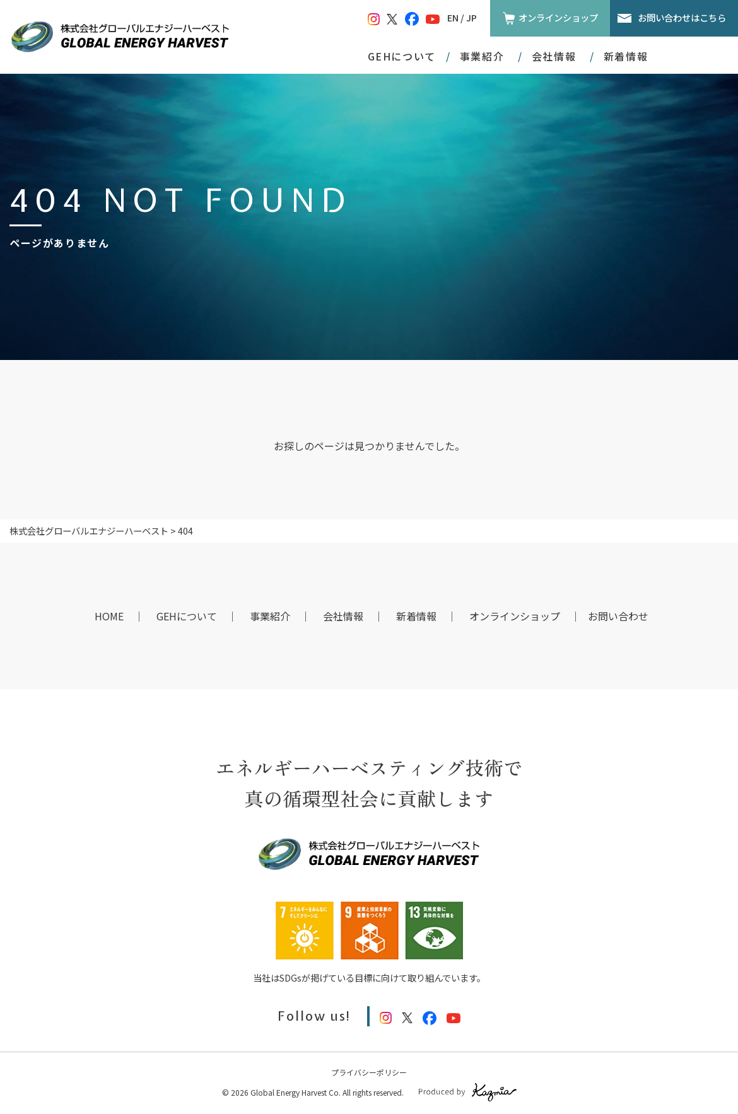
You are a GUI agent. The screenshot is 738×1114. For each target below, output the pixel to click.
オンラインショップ (558, 17)
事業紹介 (270, 616)
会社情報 (343, 616)
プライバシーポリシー (369, 1072)
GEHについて (402, 56)
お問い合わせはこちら (682, 17)
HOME (109, 616)
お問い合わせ (618, 616)
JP (471, 17)
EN (453, 17)
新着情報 (626, 56)
